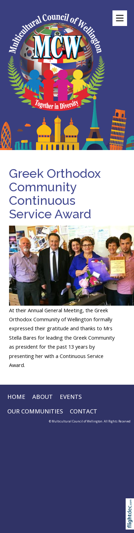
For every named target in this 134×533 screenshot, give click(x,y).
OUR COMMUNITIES (35, 411)
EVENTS (71, 397)
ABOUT (42, 397)
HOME (16, 397)
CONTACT (83, 411)
